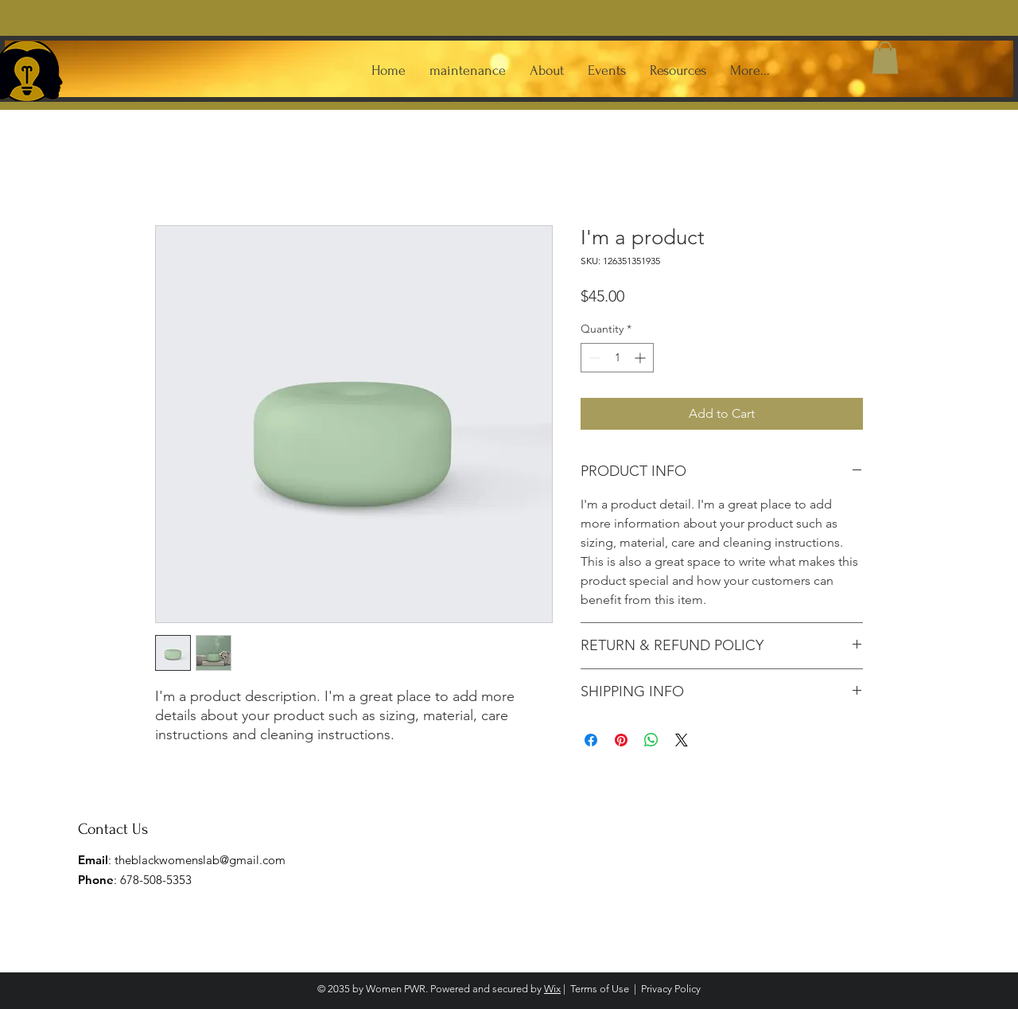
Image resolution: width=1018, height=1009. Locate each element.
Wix (552, 989)
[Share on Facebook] (590, 740)
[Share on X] (681, 740)
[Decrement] (593, 358)
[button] (885, 57)
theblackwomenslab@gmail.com (200, 859)
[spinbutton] (617, 358)
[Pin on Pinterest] (621, 740)
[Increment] (641, 358)
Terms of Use (599, 989)
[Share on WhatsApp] (651, 740)
